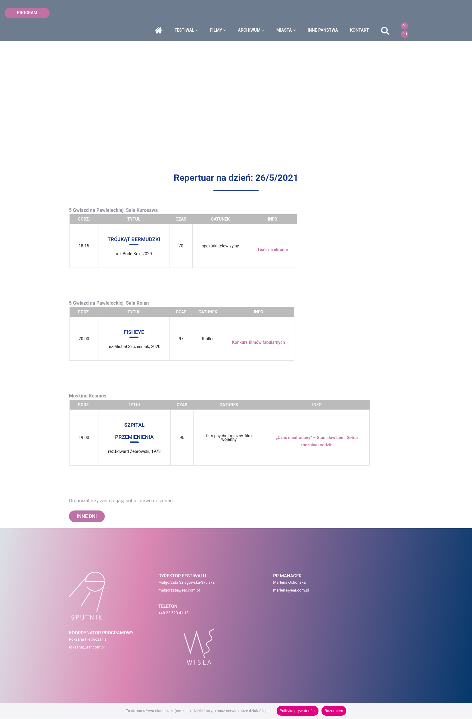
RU (444, 17)
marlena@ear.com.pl (230, 592)
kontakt (399, 13)
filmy (257, 13)
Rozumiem (333, 710)
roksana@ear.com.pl (287, 592)
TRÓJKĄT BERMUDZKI (134, 239)
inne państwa (362, 13)
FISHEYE (133, 332)
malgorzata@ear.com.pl (147, 592)
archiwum (290, 13)
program (27, 12)
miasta (325, 13)
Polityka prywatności (297, 710)
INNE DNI (87, 516)
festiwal (225, 13)
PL (444, 9)
